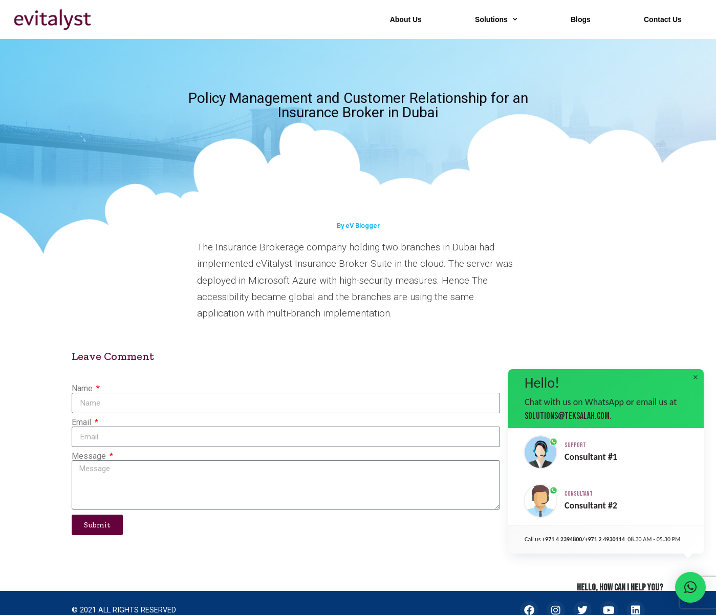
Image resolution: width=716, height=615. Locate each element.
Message (90, 456)
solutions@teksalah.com (567, 416)
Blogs (581, 19)
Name (83, 389)
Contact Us (663, 19)
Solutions (496, 19)
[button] (606, 452)
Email (82, 422)
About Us (406, 19)
